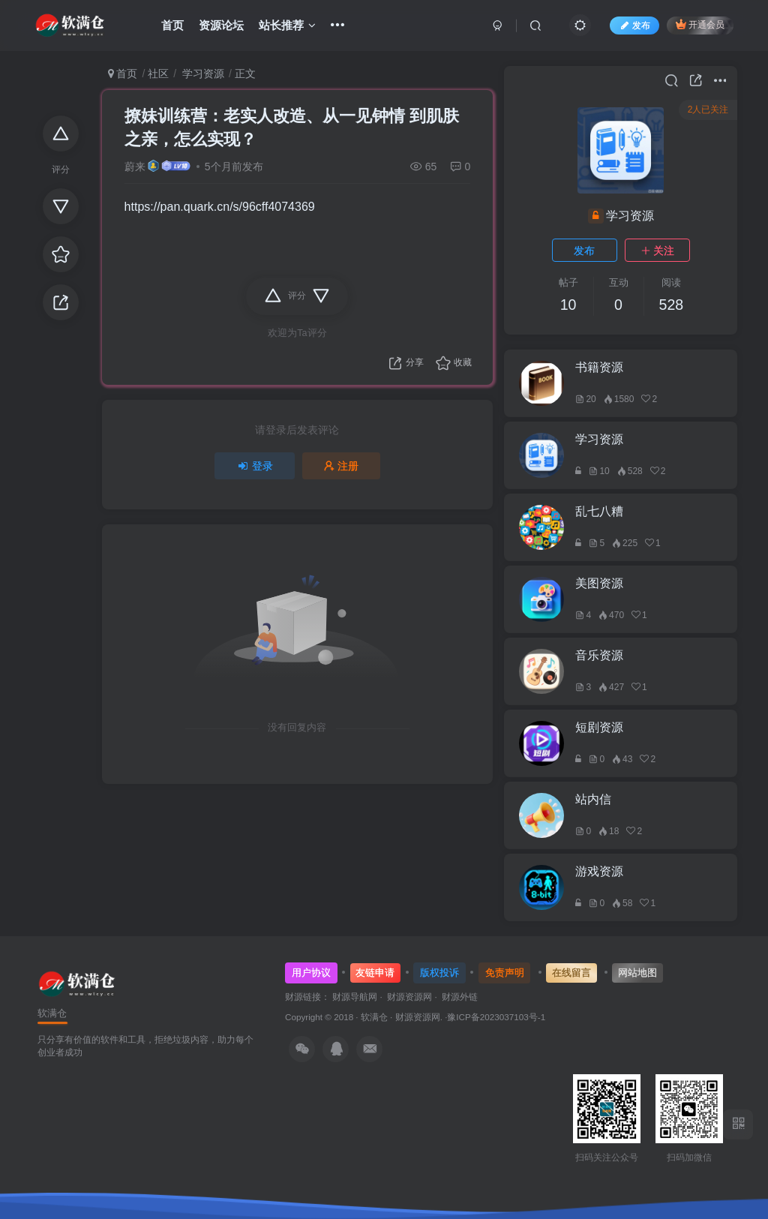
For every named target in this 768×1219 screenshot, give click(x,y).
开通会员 (700, 24)
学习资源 (201, 74)
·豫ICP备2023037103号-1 (495, 1017)
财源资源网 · (414, 996)
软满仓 (374, 1017)
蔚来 (135, 167)
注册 (341, 466)
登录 (255, 466)
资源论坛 (221, 25)
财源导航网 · (359, 996)
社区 (158, 74)
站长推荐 (287, 25)
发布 (584, 251)
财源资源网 (417, 1017)
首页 (172, 25)
